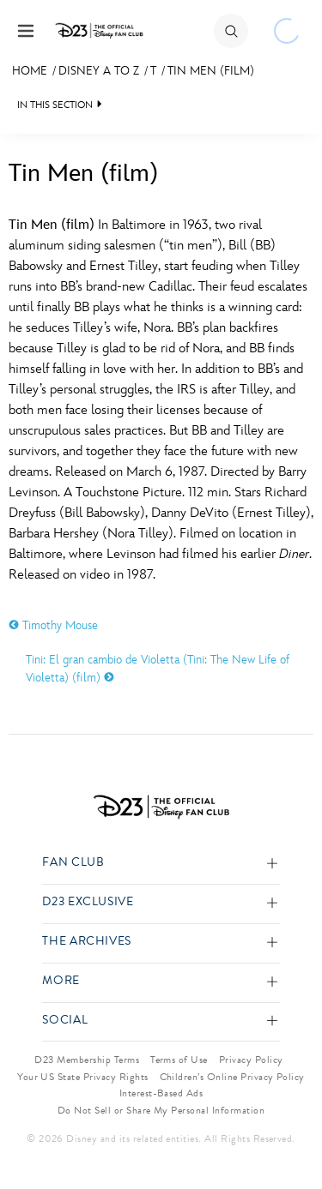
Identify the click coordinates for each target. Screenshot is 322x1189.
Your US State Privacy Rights (82, 1076)
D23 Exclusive (87, 902)
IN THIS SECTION (55, 105)
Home (29, 70)
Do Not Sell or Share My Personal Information (161, 1110)
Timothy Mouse (53, 625)
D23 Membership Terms (86, 1059)
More (61, 981)
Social (65, 1020)
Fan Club (73, 863)
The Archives (86, 941)
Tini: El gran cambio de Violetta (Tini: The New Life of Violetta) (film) (157, 668)
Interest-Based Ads (161, 1093)
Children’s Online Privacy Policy (232, 1076)
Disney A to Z (98, 70)
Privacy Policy (251, 1059)
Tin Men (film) (210, 70)
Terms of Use (179, 1059)
